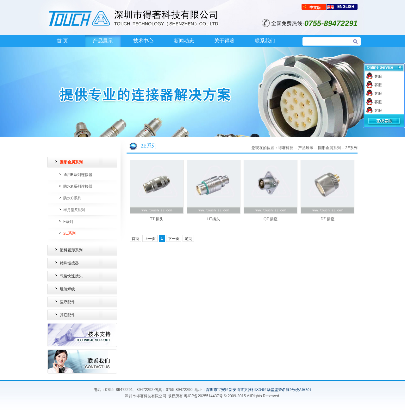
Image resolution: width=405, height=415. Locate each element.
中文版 (315, 7)
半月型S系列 (74, 210)
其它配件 (67, 315)
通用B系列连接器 (77, 175)
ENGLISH (345, 6)
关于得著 (224, 40)
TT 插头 (156, 219)
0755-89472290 (179, 389)
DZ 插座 (327, 219)
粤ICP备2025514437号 (203, 396)
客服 (378, 76)
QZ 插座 (270, 219)
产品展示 (103, 40)
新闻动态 (184, 40)
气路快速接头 (71, 276)
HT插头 (213, 219)
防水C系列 (72, 198)
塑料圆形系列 (71, 250)
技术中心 (143, 40)
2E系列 (69, 233)
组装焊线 (67, 289)
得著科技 (285, 148)
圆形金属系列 (71, 162)
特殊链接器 (69, 263)
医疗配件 (67, 302)
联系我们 (265, 40)
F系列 (68, 221)
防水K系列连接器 (77, 186)
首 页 (62, 40)
